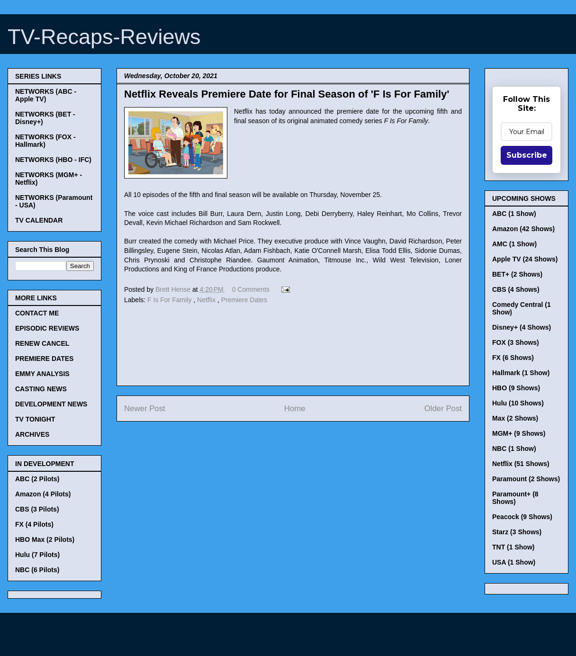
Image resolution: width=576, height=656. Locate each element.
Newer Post (144, 408)
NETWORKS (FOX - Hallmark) (45, 140)
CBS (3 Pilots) (37, 509)
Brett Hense (173, 289)
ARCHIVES (32, 434)
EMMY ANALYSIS (42, 373)
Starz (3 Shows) (516, 532)
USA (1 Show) (513, 562)
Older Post (443, 408)
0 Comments (251, 289)
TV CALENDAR (39, 220)
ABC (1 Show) (514, 213)
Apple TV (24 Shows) (525, 259)
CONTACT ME (37, 313)
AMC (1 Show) (514, 244)
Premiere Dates (244, 300)
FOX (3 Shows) (515, 342)
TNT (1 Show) (513, 547)
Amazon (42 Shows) (523, 229)
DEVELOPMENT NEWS (51, 404)
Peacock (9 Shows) (522, 517)
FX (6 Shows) (513, 357)
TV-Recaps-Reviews (104, 37)
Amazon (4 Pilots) (43, 494)
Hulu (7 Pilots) (37, 554)
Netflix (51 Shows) (520, 463)
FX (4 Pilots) (34, 524)
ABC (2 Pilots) (37, 479)
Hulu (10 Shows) (518, 403)
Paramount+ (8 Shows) (515, 497)
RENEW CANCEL (42, 343)
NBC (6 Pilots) (37, 570)
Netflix (207, 300)
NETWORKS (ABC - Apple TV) (45, 95)
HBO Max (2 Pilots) (44, 539)
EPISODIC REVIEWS (47, 328)
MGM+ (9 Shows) (518, 433)
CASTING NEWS (41, 389)
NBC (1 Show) (514, 448)
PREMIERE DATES (44, 358)
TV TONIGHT (35, 419)
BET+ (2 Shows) (517, 274)
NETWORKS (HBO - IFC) (53, 159)
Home (295, 408)
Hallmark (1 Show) (520, 373)
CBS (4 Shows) (516, 289)
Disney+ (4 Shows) (521, 327)
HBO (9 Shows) (516, 388)
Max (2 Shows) (515, 418)
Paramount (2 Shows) (526, 479)
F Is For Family (170, 300)
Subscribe (526, 155)
